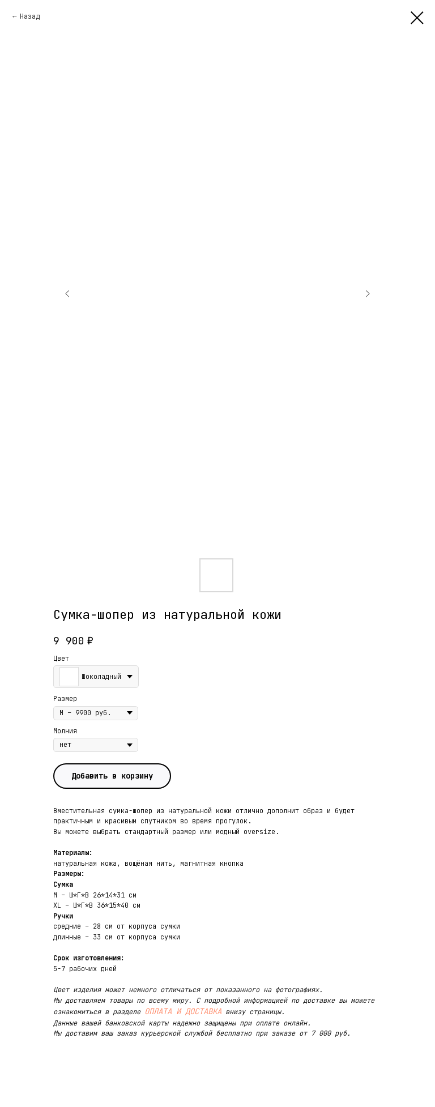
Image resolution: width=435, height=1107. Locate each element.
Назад (30, 16)
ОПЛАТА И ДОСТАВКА (182, 1011)
